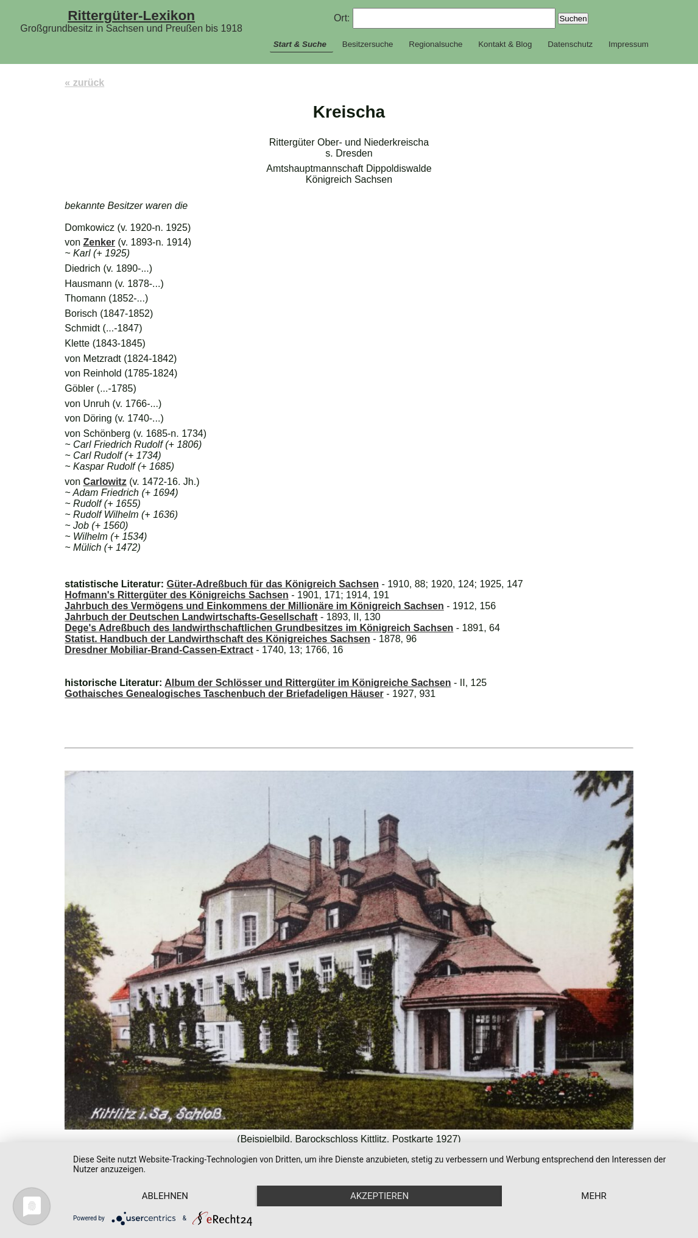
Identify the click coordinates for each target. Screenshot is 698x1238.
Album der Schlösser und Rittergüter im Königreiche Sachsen (307, 682)
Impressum (628, 44)
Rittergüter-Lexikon (131, 15)
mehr (594, 1195)
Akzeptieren (379, 1195)
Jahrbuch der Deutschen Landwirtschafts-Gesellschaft (191, 617)
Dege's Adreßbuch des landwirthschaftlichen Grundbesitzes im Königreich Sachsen (259, 628)
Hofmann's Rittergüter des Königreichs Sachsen (176, 595)
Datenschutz (570, 44)
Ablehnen (165, 1195)
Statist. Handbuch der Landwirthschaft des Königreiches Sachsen (217, 639)
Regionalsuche (435, 44)
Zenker (99, 242)
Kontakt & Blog (505, 44)
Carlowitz (105, 481)
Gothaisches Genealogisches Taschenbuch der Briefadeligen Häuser (224, 693)
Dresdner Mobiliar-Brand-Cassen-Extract (159, 650)
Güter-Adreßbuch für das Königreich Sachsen (272, 584)
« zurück (84, 82)
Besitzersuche (367, 44)
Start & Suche (299, 44)
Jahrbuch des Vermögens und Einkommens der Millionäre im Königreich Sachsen (254, 606)
